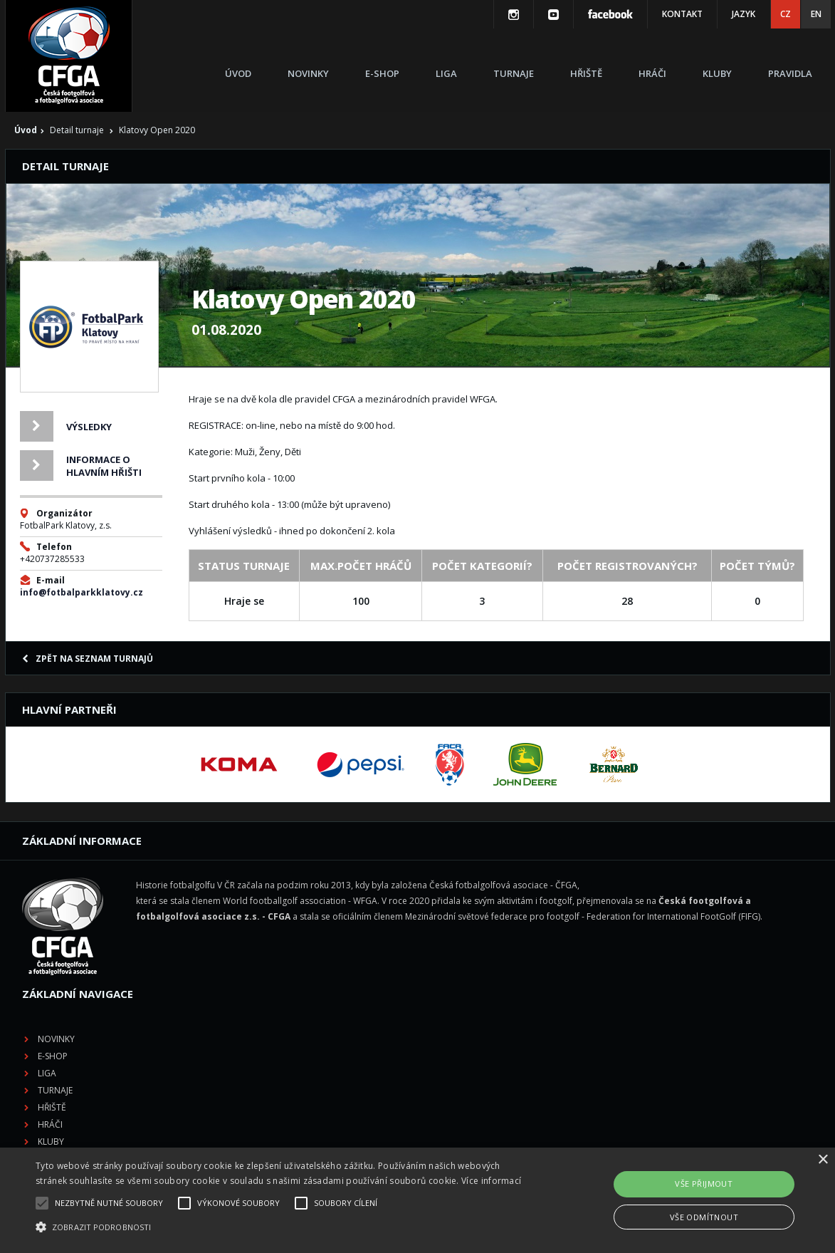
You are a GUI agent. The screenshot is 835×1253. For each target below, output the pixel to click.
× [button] (822, 1160)
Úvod (238, 73)
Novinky (308, 73)
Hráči (652, 73)
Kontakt (682, 14)
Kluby (717, 73)
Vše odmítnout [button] (704, 1217)
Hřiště (586, 73)
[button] (284, 1227)
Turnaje (513, 73)
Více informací (491, 1181)
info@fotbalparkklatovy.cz (81, 592)
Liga (446, 73)
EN (816, 14)
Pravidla (790, 73)
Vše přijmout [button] (703, 1183)
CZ (785, 14)
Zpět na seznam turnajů (87, 659)
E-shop (382, 73)
